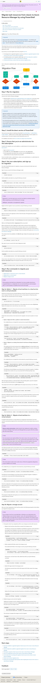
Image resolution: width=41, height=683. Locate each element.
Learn (3, 11)
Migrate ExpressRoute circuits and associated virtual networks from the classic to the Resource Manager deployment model (20, 125)
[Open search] (36, 1)
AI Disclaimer (3, 679)
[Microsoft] (20, 1)
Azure (14, 11)
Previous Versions (8, 11)
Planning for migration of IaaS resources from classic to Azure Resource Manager (19, 651)
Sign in (39, 1)
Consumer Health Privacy (31, 679)
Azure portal (4, 147)
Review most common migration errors (11, 658)
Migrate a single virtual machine (9, 428)
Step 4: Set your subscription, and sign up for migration (12, 29)
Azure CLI (25, 51)
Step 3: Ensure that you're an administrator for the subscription (13, 28)
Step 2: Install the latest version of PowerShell (10, 26)
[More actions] (38, 11)
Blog (14, 679)
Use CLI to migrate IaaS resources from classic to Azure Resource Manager (18, 653)
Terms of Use (3, 681)
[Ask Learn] (36, 11)
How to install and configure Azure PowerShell (22, 138)
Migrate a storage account (9, 276)
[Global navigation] (1, 1)
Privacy (23, 679)
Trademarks (8, 681)
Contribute (19, 679)
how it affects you (19, 42)
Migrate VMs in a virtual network (10, 275)
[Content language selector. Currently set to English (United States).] (6, 677)
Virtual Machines (19, 11)
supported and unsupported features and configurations (21, 98)
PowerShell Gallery (26, 133)
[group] (20, 211)
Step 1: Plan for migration (7, 25)
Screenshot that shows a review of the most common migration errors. (17, 60)
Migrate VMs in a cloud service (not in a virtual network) (14, 273)
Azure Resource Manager (23, 39)
